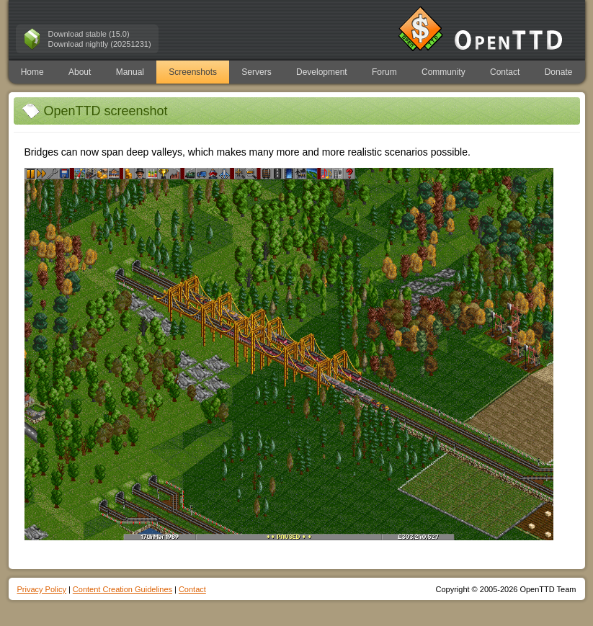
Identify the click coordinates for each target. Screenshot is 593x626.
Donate (559, 72)
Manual (130, 72)
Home (32, 72)
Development (321, 72)
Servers (256, 72)
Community (443, 72)
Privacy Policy (41, 589)
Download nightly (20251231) (99, 44)
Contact (505, 72)
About (79, 72)
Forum (384, 72)
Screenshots (193, 72)
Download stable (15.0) (89, 34)
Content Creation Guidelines (122, 589)
